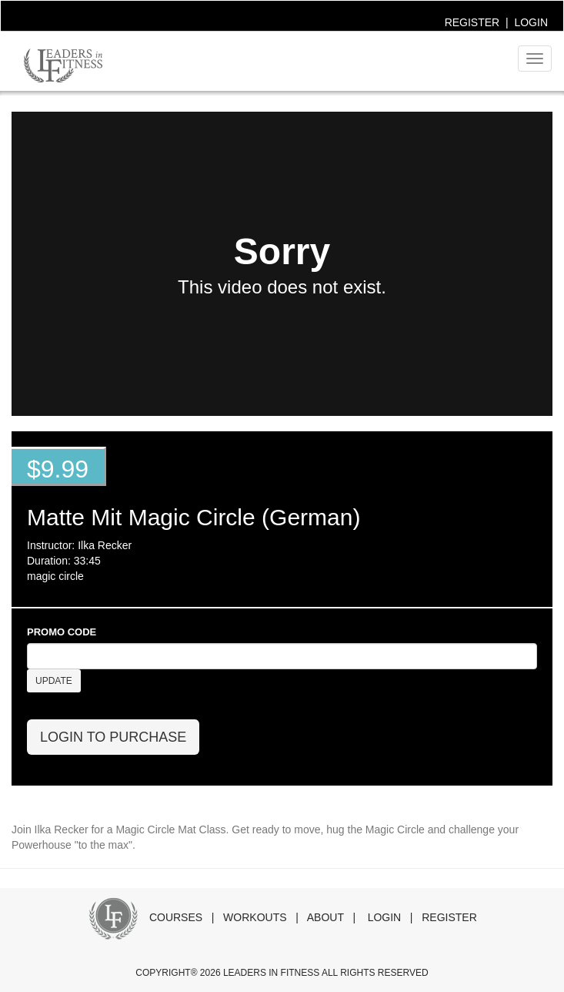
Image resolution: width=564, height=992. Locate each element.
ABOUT (325, 917)
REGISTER (472, 22)
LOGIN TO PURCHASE (113, 737)
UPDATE (53, 680)
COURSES (175, 917)
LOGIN (531, 22)
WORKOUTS (254, 917)
